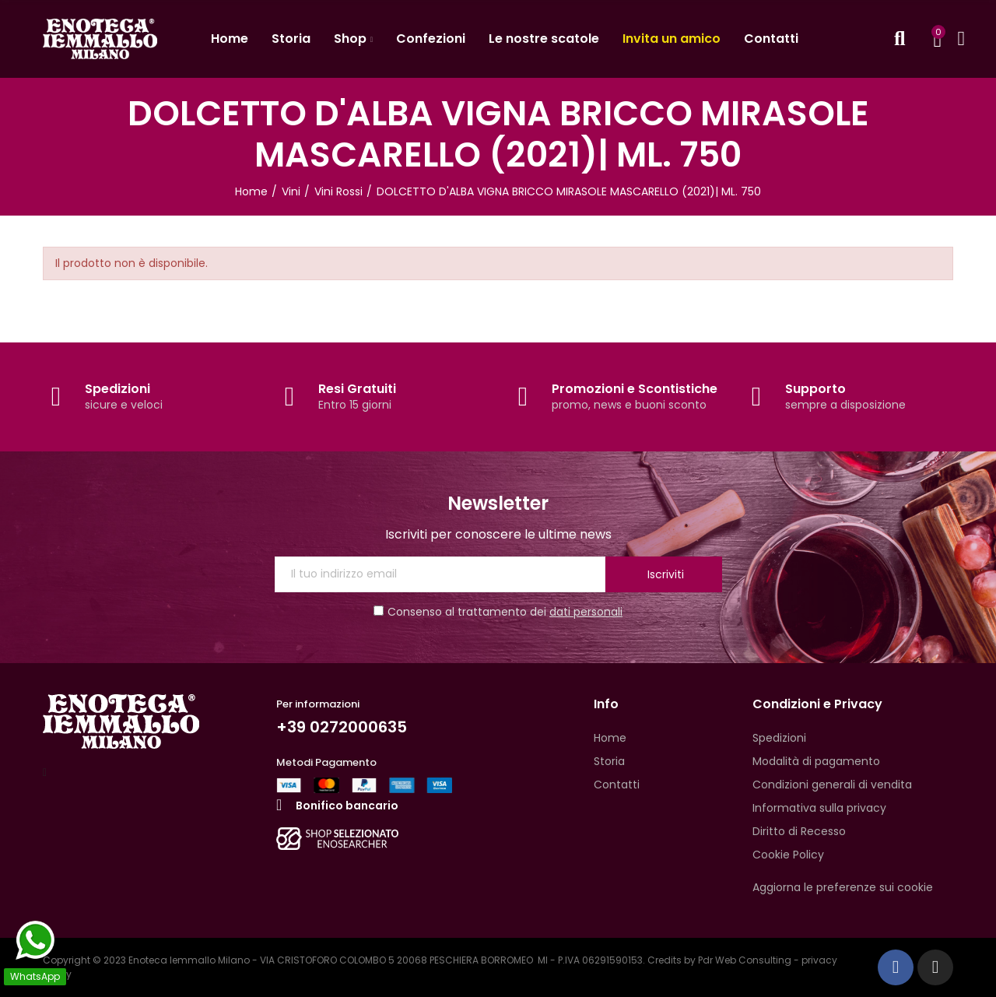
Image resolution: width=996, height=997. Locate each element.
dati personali (585, 612)
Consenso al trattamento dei (498, 612)
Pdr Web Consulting (744, 960)
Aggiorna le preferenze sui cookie (842, 887)
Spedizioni (117, 389)
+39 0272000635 (341, 727)
